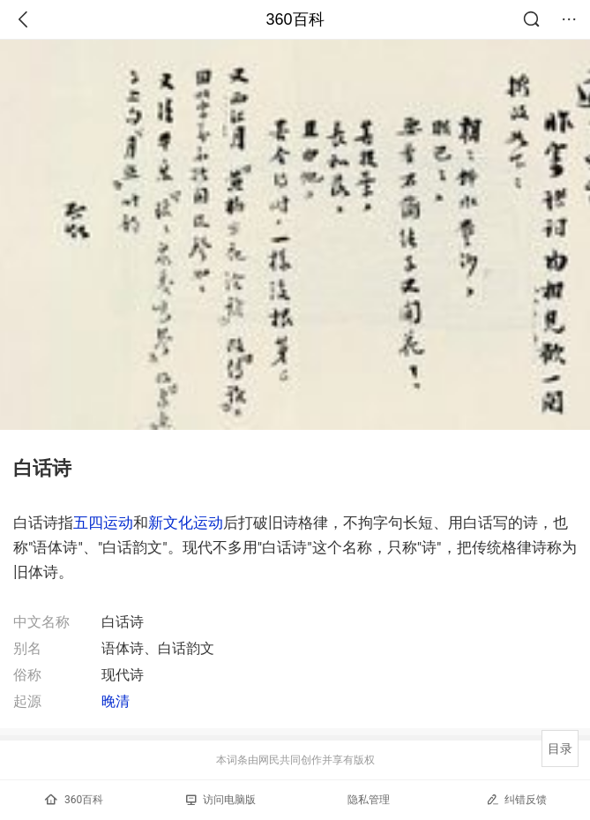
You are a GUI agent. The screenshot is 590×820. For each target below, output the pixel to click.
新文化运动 (185, 522)
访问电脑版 (221, 800)
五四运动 (103, 522)
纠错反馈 (516, 799)
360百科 (294, 19)
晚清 (115, 701)
